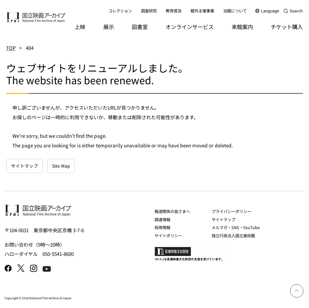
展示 (108, 27)
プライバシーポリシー (231, 211)
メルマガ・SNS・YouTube (236, 227)
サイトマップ (24, 166)
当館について (235, 11)
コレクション (120, 11)
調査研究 (149, 11)
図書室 (140, 27)
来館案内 (242, 27)
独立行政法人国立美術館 (233, 235)
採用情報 (162, 227)
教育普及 (174, 11)
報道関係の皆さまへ (172, 211)
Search (296, 11)
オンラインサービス (189, 27)
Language (270, 11)
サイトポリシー (168, 235)
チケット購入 (287, 27)
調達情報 (162, 219)
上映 (80, 27)
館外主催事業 (202, 11)
